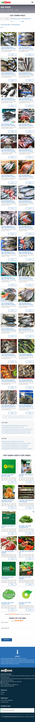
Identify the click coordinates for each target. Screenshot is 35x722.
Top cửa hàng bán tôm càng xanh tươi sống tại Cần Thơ (26, 355)
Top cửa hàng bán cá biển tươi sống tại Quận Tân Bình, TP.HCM (8, 124)
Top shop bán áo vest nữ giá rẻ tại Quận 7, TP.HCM (12, 432)
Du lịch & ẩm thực (10, 9)
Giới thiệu (3, 692)
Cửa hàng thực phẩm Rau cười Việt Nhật (26, 501)
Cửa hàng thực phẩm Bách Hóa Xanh (7, 475)
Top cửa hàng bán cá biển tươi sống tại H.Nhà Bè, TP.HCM (26, 48)
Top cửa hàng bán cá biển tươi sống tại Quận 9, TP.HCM (8, 227)
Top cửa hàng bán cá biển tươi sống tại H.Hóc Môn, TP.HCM (8, 73)
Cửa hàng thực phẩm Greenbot (25, 577)
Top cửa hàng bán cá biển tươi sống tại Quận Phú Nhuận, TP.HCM (26, 124)
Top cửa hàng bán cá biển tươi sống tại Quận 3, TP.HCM (8, 304)
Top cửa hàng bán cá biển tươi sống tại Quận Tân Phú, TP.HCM (26, 99)
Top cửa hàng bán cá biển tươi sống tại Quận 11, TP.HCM (8, 201)
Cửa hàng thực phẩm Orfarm (7, 552)
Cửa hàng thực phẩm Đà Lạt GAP (26, 475)
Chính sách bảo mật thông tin (7, 700)
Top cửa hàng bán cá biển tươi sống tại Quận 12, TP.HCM (26, 176)
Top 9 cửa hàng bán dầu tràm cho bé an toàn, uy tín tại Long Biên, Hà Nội (17, 434)
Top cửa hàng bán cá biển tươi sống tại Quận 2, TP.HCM (26, 304)
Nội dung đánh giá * (17, 632)
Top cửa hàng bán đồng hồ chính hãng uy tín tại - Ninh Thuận (15, 430)
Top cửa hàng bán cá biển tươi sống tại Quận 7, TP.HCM (8, 252)
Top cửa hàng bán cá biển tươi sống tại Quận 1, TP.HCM (8, 329)
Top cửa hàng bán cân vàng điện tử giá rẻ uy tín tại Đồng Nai (14, 451)
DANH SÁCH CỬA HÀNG (8, 710)
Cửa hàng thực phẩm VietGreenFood (25, 526)
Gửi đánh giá (7, 639)
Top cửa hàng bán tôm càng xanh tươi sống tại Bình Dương (26, 406)
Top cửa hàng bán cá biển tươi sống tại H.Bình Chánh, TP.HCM (26, 73)
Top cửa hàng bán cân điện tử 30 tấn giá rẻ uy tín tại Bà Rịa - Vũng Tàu (17, 453)
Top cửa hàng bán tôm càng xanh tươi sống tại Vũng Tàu (8, 355)
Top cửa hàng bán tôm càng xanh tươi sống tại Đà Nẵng (26, 380)
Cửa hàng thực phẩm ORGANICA (25, 603)
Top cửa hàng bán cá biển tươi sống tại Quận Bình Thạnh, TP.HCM (8, 176)
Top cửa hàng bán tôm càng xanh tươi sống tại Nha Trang (8, 406)
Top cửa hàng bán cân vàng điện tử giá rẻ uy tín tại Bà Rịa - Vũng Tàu (16, 448)
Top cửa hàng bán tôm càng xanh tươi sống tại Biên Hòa (8, 380)
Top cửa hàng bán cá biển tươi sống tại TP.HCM (26, 329)
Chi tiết (12, 54)
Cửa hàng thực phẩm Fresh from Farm (7, 501)
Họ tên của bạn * (17, 624)
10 (20, 417)
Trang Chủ (3, 9)
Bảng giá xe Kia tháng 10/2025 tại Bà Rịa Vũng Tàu (13, 446)
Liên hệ (2, 694)
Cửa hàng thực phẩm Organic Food (7, 603)
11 (24, 417)
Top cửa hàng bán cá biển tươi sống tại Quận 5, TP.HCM (8, 278)
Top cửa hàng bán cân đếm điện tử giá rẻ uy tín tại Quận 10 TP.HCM (16, 436)
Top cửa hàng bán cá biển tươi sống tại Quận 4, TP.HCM (26, 278)
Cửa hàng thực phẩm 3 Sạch (7, 526)
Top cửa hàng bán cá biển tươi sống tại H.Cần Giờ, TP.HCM (8, 48)
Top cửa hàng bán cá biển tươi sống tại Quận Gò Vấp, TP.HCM (8, 150)
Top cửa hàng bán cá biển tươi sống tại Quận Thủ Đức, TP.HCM (8, 99)
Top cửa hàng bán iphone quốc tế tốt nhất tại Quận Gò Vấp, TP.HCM (16, 437)
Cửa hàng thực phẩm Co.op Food (7, 577)
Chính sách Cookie (4, 702)
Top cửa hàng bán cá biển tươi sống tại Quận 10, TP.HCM (26, 201)
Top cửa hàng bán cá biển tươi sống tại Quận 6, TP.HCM (26, 252)
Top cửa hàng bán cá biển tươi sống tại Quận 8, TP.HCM (26, 227)
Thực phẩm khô (16, 24)
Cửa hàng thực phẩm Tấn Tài (26, 552)
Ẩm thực (16, 9)
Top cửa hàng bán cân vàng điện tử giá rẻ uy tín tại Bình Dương (15, 450)
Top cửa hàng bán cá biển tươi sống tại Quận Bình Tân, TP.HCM (26, 150)
